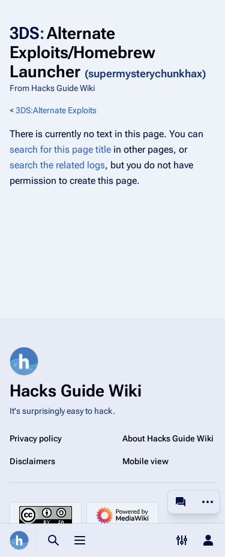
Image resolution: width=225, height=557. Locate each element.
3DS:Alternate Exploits (56, 110)
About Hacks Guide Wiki (168, 438)
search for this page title (60, 149)
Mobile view (145, 461)
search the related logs (57, 165)
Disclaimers (32, 461)
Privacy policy (36, 438)
